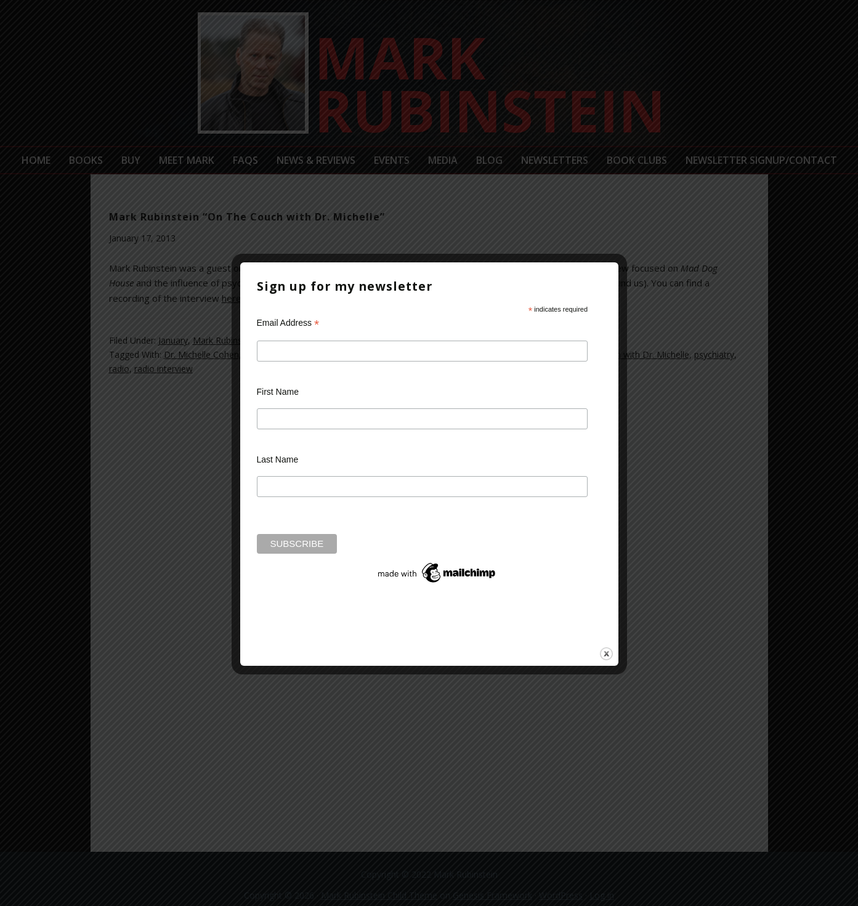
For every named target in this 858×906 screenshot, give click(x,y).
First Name (278, 392)
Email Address (288, 323)
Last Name (278, 459)
